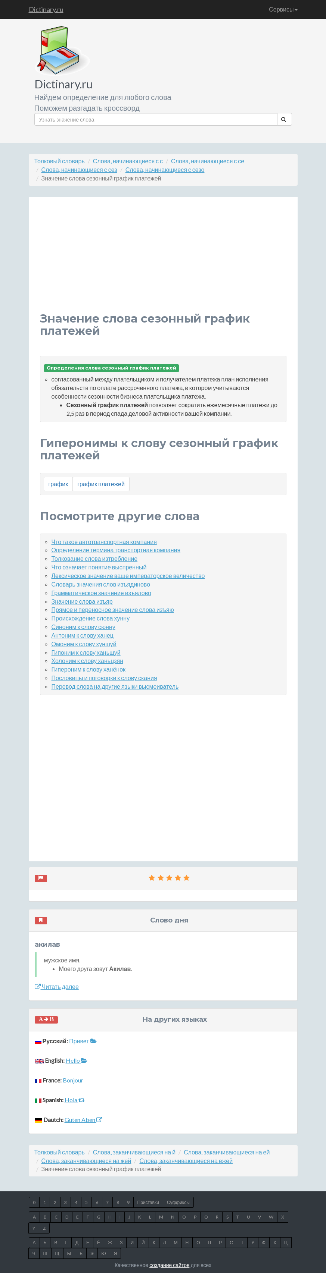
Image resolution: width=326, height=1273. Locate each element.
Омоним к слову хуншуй (84, 643)
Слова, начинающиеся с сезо (165, 169)
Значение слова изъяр (82, 601)
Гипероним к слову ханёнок (89, 669)
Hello (76, 1060)
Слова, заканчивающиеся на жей (86, 1160)
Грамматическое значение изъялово (101, 592)
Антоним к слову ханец (83, 635)
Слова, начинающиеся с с (128, 160)
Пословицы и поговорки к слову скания (104, 677)
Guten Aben (83, 1119)
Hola (75, 1099)
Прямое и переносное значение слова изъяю (113, 609)
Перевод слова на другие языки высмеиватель (115, 686)
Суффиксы (178, 1202)
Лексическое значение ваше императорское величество (128, 575)
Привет (82, 1040)
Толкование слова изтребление (95, 558)
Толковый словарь (59, 160)
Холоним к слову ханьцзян (88, 660)
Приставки (148, 1202)
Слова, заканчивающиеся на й (134, 1152)
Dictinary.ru (46, 9)
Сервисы (283, 9)
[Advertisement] (163, 260)
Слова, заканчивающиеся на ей (227, 1152)
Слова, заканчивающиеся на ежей (186, 1160)
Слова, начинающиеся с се (207, 160)
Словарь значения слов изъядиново (101, 584)
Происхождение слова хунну (91, 618)
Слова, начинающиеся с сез (79, 169)
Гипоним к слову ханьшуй (86, 652)
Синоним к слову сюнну (83, 626)
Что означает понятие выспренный (99, 567)
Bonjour (73, 1080)
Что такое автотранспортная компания (104, 541)
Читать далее (57, 986)
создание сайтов (169, 1265)
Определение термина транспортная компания (116, 549)
